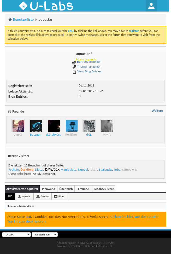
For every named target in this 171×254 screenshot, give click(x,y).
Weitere (157, 111)
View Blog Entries (86, 71)
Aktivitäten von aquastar (22, 189)
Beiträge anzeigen (86, 61)
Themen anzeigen (87, 66)
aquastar (26, 196)
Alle (10, 196)
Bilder (61, 196)
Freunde (83, 189)
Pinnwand (48, 189)
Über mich (66, 189)
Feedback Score (104, 189)
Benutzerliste (23, 19)
